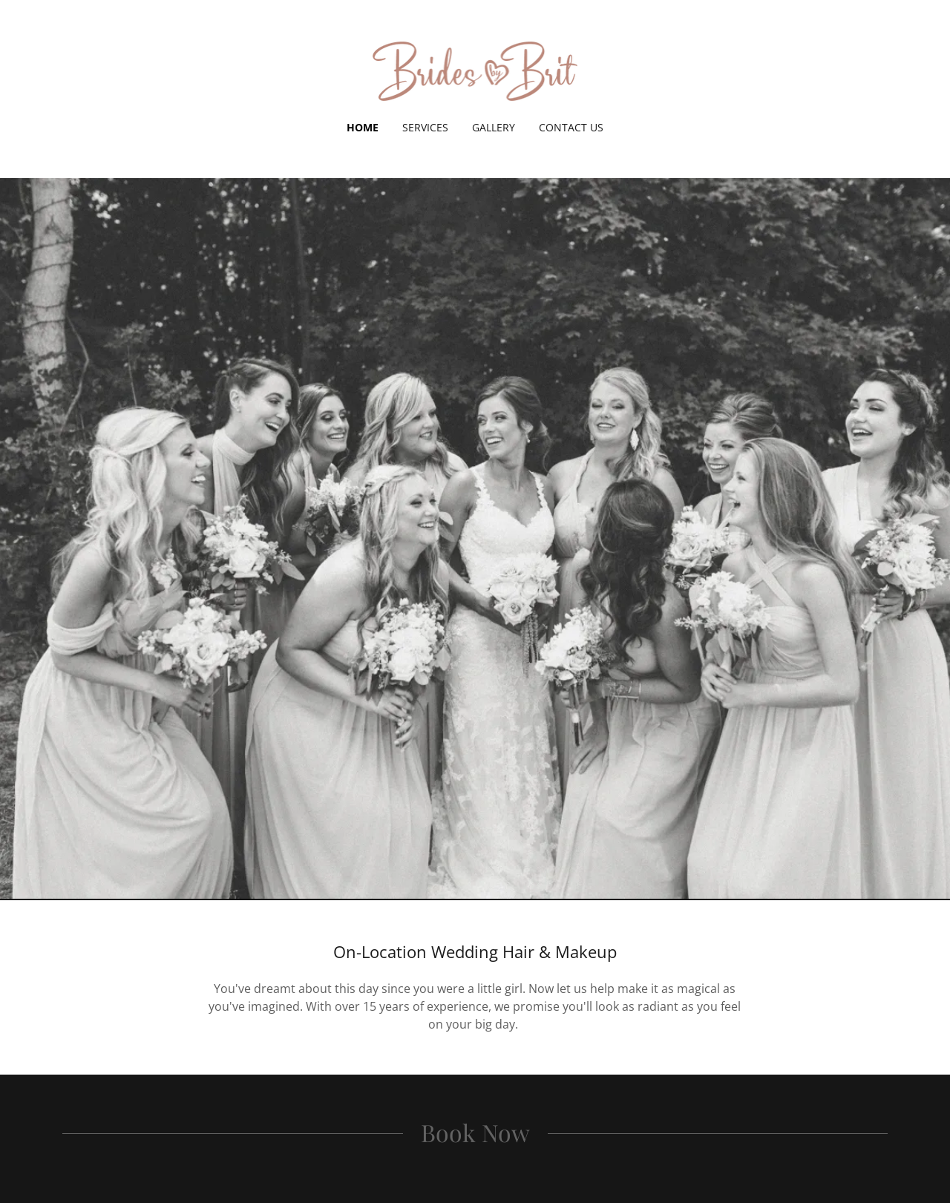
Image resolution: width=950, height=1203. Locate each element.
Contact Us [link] (571, 127)
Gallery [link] (493, 127)
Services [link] (425, 127)
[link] (475, 70)
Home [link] (363, 127)
